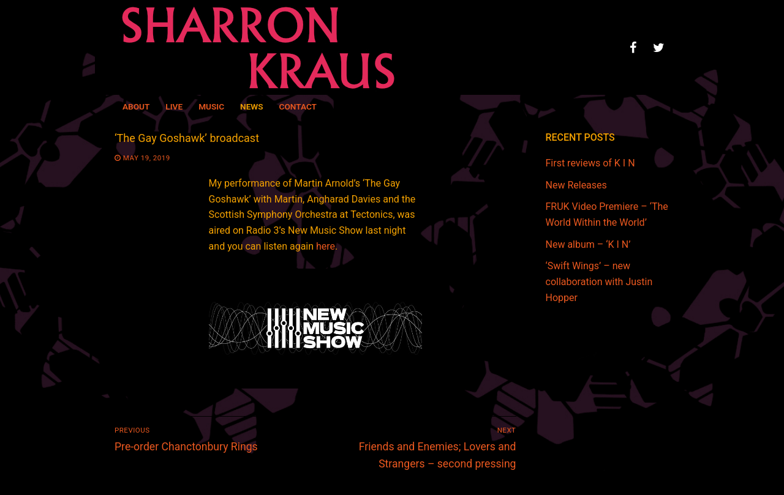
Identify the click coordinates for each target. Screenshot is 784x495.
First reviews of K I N (590, 163)
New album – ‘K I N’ (588, 244)
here (325, 246)
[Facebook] (633, 48)
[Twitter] (658, 48)
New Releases (576, 185)
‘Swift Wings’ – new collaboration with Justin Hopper (599, 281)
